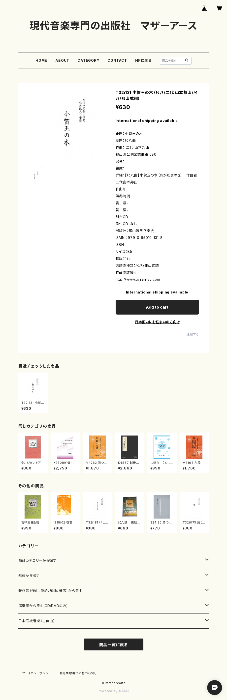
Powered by (114, 691)
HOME (41, 60)
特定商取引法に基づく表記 (78, 673)
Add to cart (157, 307)
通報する (193, 334)
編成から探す (29, 575)
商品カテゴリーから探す (37, 560)
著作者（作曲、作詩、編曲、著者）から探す (50, 590)
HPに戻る (143, 60)
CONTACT (117, 60)
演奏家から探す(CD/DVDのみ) (43, 606)
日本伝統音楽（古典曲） (36, 621)
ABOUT (62, 60)
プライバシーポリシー (37, 673)
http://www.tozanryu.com (138, 279)
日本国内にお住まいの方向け (157, 322)
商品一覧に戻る (113, 644)
